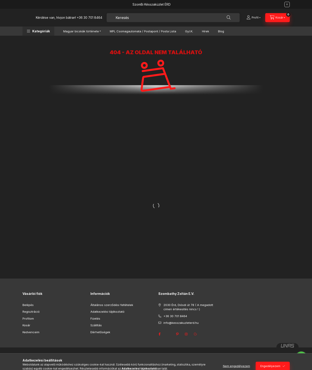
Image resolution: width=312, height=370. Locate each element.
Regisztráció (31, 311)
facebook (159, 334)
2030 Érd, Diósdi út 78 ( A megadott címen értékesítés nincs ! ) (188, 307)
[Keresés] (228, 17)
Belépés (28, 305)
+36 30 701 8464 (89, 17)
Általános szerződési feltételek (111, 305)
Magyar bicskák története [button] (81, 31)
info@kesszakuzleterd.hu (181, 323)
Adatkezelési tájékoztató (107, 311)
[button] (38, 31)
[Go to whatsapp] (301, 357)
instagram (186, 334)
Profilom (28, 318)
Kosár (26, 325)
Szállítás (96, 325)
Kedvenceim (30, 332)
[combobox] (173, 17)
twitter (168, 334)
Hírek (205, 31)
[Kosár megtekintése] (277, 17)
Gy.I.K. (189, 31)
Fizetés (95, 318)
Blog (221, 31)
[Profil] (253, 17)
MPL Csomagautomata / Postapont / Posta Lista (143, 31)
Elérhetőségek (100, 332)
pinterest (177, 334)
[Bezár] (287, 4)
